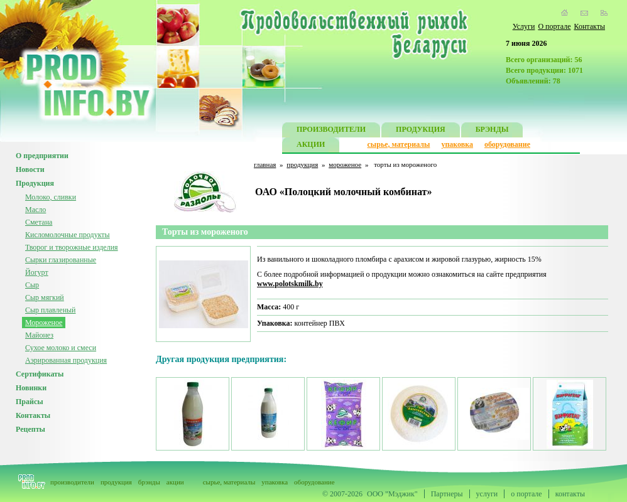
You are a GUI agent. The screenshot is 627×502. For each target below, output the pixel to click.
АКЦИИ (311, 146)
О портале (554, 26)
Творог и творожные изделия (71, 247)
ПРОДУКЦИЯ (420, 131)
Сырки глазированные (60, 259)
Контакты (589, 26)
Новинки (31, 387)
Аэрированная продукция (66, 360)
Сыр (32, 284)
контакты (570, 493)
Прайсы (29, 401)
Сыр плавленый (50, 310)
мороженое (345, 164)
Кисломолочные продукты (67, 234)
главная (265, 164)
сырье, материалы (399, 144)
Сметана (38, 222)
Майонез (39, 335)
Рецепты (30, 429)
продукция (302, 164)
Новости (30, 169)
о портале (526, 493)
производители (72, 482)
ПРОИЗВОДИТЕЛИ (331, 131)
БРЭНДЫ (492, 131)
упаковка (457, 144)
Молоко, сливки (50, 197)
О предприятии (42, 155)
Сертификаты (39, 374)
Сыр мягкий (44, 297)
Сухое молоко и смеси (60, 347)
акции (175, 482)
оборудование (507, 144)
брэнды (149, 482)
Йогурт (36, 272)
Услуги (524, 26)
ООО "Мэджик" (392, 493)
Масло (35, 209)
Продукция (35, 183)
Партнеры (447, 493)
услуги (487, 493)
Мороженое (43, 322)
